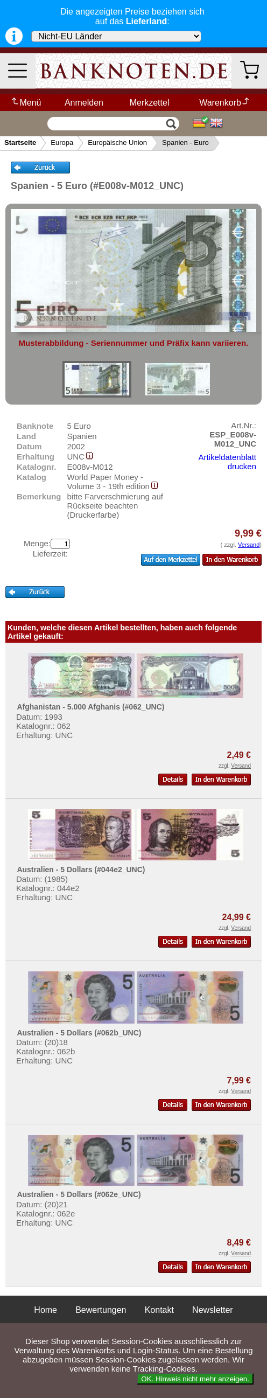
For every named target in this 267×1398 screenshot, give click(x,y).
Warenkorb (224, 102)
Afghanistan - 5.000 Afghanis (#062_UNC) (90, 707)
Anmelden (84, 102)
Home (45, 1309)
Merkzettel (150, 102)
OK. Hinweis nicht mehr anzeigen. (195, 1379)
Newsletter (212, 1309)
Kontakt (159, 1309)
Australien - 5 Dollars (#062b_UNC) (79, 1032)
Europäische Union (117, 142)
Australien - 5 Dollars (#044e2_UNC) (81, 869)
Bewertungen (100, 1309)
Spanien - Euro (185, 142)
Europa (62, 142)
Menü (25, 102)
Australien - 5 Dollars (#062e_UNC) (78, 1194)
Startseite (20, 142)
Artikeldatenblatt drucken (227, 462)
